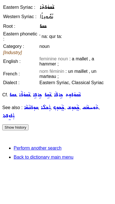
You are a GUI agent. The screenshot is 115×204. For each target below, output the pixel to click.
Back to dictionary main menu (43, 157)
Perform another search (37, 148)
